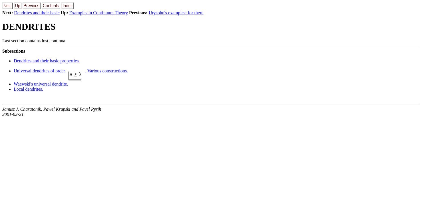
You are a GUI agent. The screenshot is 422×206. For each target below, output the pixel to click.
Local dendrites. (28, 89)
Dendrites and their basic (37, 12)
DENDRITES (29, 26)
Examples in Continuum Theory (98, 12)
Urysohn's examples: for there (176, 12)
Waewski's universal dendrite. (41, 84)
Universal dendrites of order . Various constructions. (71, 70)
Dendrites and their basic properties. (47, 60)
